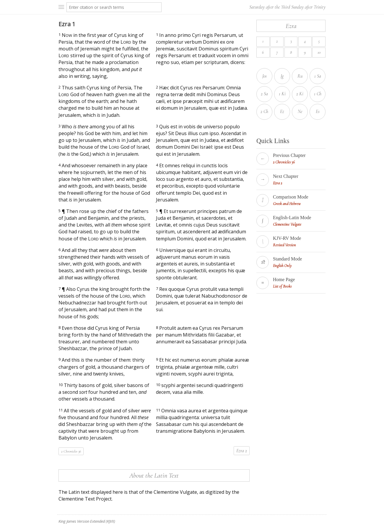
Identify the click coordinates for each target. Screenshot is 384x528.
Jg (282, 76)
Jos (264, 76)
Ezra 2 (241, 451)
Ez (282, 111)
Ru (299, 76)
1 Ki (282, 94)
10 (319, 52)
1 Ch (317, 94)
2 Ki (299, 94)
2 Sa (264, 94)
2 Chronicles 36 (71, 451)
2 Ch (264, 111)
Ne (300, 111)
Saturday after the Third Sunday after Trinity (287, 7)
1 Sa (317, 76)
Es (318, 111)
